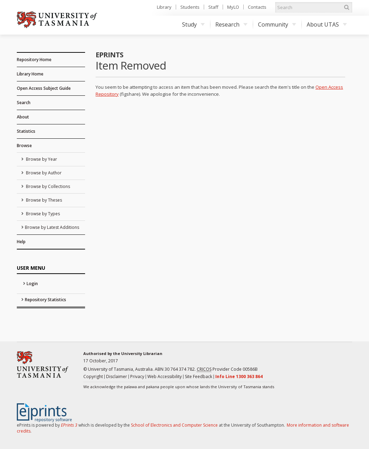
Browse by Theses (43, 200)
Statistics (26, 131)
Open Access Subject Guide (44, 88)
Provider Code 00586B (227, 369)
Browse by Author (43, 173)
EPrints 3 (69, 425)
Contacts (257, 7)
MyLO (233, 7)
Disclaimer (116, 376)
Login (32, 284)
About (23, 117)
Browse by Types (42, 214)
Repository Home (34, 60)
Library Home (30, 74)
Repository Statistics (45, 300)
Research (231, 24)
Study (193, 24)
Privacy (137, 376)
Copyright (93, 376)
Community (277, 24)
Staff (213, 7)
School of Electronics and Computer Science (174, 425)
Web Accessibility (164, 376)
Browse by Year (41, 159)
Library (164, 7)
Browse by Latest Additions (52, 227)
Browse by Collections (47, 186)
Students (190, 7)
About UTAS (327, 24)
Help (21, 242)
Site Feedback (198, 376)
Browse (24, 146)
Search (23, 103)
